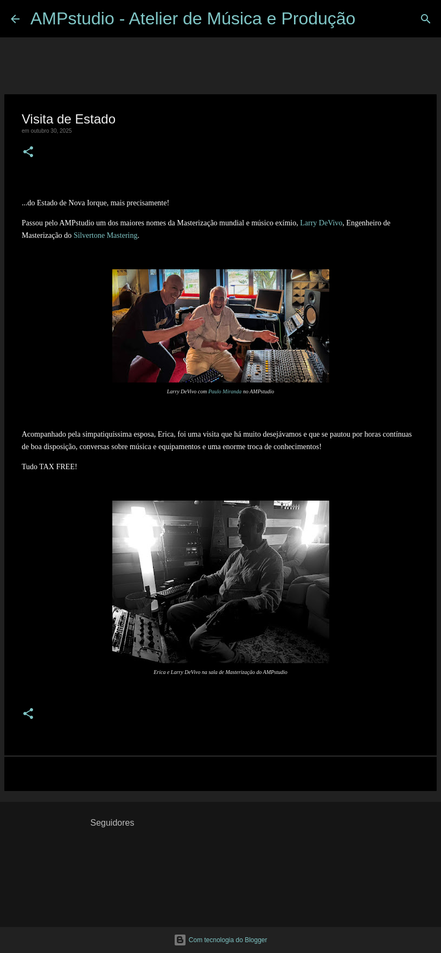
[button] (28, 152)
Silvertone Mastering (106, 235)
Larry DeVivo (321, 223)
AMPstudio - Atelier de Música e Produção (192, 18)
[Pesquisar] (370, 19)
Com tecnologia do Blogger (220, 940)
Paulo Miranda (224, 391)
